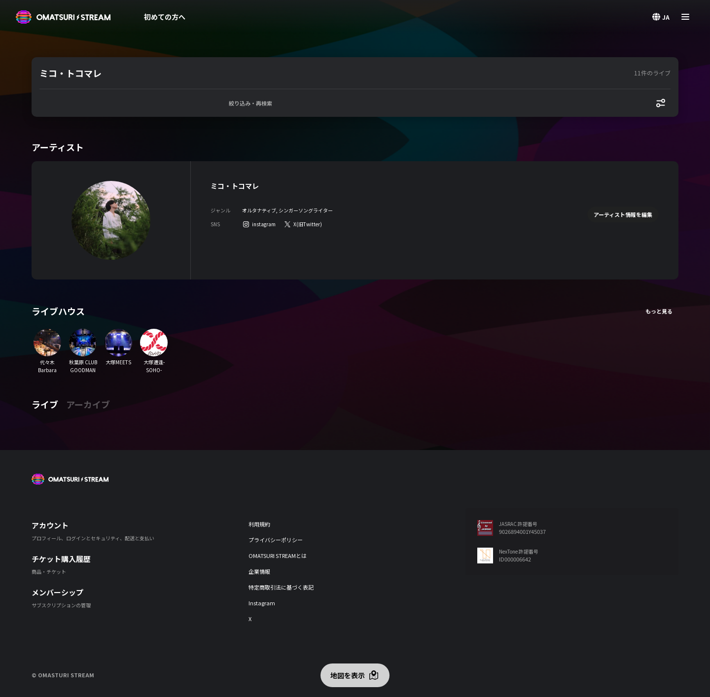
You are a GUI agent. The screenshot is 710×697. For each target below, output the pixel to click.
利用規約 (259, 524)
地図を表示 (347, 675)
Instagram (261, 603)
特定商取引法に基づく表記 (281, 587)
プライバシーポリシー (275, 540)
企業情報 (259, 571)
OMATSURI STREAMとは (277, 555)
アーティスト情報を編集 (623, 214)
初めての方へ (164, 17)
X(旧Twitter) (307, 224)
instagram (264, 224)
